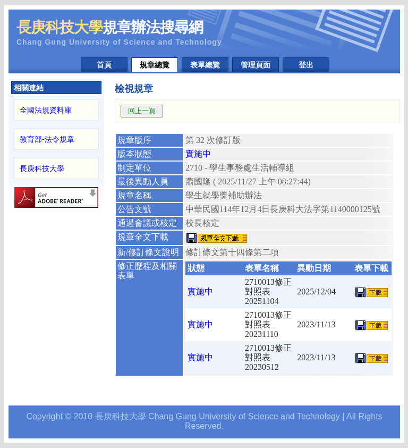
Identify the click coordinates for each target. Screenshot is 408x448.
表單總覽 (205, 65)
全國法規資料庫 (46, 110)
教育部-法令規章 (47, 139)
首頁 (104, 65)
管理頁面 (255, 65)
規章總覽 (154, 65)
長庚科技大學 (42, 168)
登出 (306, 65)
